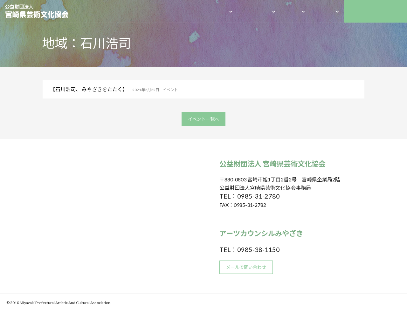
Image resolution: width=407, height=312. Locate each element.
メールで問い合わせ (246, 267)
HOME (191, 11)
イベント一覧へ (203, 119)
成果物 (292, 11)
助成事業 (324, 11)
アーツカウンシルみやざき (375, 11)
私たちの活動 (255, 11)
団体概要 (217, 11)
